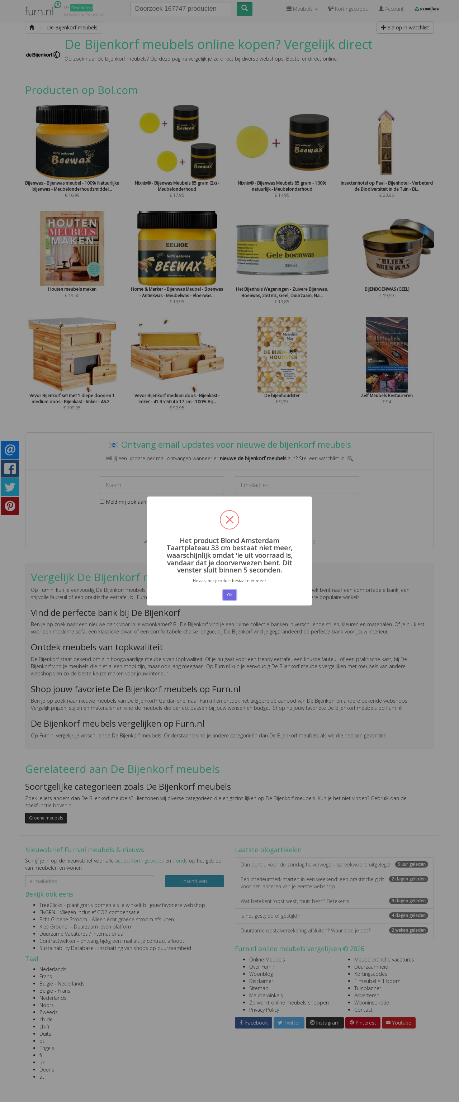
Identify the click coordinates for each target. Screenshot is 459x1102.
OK (229, 594)
